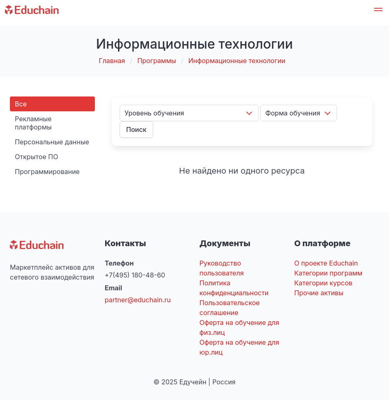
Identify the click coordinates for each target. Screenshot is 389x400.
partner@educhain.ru (138, 300)
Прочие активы (318, 293)
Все (21, 104)
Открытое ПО (36, 157)
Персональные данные (52, 142)
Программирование (47, 171)
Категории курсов (323, 283)
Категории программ (328, 273)
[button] (378, 10)
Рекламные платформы (33, 123)
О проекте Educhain (326, 263)
